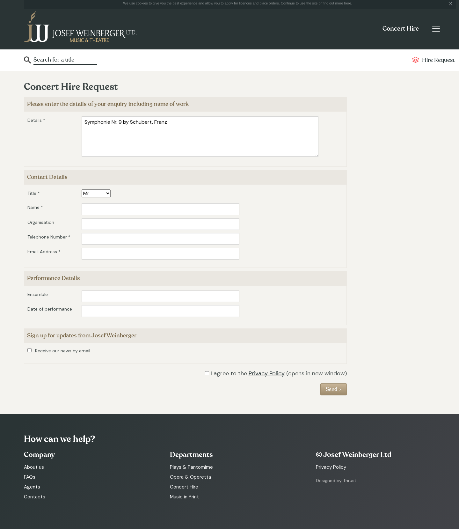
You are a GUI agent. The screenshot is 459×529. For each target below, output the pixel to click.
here (347, 3)
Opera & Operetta (190, 477)
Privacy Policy (267, 373)
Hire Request (438, 60)
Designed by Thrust (336, 480)
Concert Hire (400, 29)
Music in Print (184, 497)
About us (34, 467)
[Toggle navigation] (435, 28)
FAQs (29, 477)
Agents (32, 487)
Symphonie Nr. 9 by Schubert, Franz (200, 136)
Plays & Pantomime (191, 467)
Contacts (34, 497)
